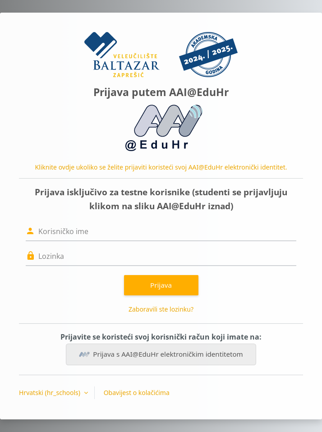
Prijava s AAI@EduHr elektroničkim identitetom (161, 354)
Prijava (161, 285)
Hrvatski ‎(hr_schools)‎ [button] (50, 392)
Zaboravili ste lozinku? (161, 309)
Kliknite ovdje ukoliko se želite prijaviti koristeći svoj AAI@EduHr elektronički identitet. (161, 167)
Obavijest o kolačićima (137, 392)
